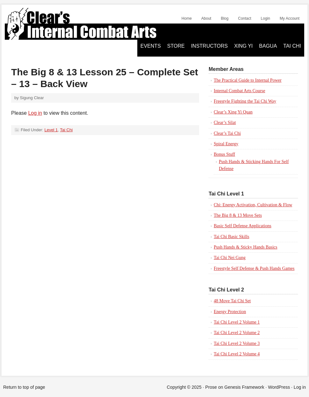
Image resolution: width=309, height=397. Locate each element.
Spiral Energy (226, 143)
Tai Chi (292, 46)
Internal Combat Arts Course (239, 90)
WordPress (279, 387)
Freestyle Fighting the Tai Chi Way (245, 101)
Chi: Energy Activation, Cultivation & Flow (253, 204)
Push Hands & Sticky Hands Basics (245, 247)
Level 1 (51, 129)
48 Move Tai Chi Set (232, 300)
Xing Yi (243, 46)
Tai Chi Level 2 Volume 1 (237, 322)
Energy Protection (230, 311)
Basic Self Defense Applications (242, 225)
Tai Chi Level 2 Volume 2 (237, 332)
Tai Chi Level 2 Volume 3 (237, 343)
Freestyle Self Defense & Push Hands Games (254, 268)
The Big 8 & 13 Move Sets (238, 215)
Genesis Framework (244, 387)
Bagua (268, 46)
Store (176, 46)
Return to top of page (24, 387)
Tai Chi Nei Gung (230, 257)
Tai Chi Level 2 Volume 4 (237, 354)
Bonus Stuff (224, 154)
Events (150, 46)
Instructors (209, 46)
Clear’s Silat (225, 122)
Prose (211, 387)
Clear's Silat (76, 24)
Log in (35, 113)
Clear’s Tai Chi (227, 133)
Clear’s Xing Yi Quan (233, 112)
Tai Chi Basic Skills (231, 236)
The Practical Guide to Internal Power (248, 80)
